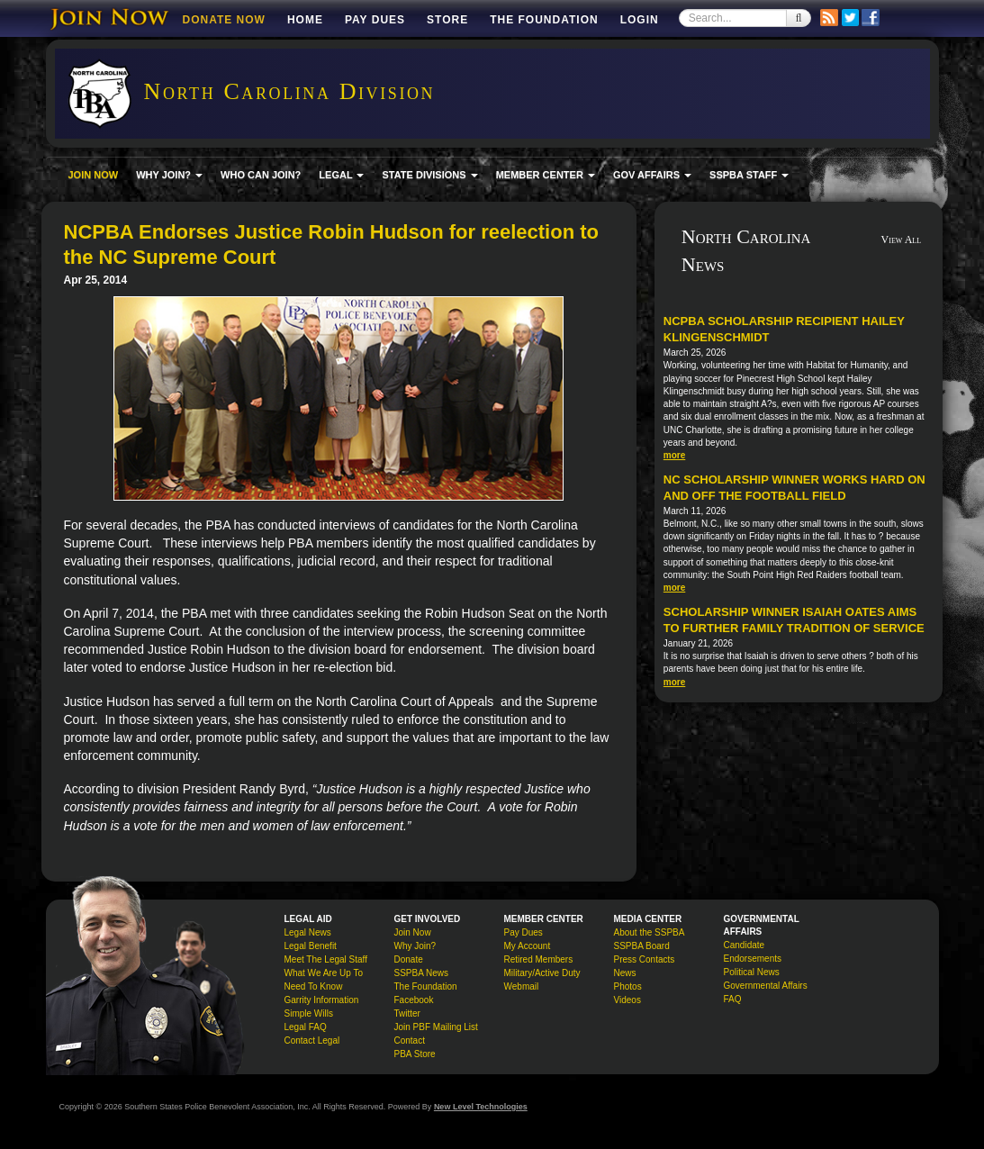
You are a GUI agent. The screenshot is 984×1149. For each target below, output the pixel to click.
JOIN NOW (93, 174)
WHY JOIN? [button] (169, 174)
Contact (409, 1040)
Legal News (307, 932)
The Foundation (544, 20)
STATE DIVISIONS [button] (429, 174)
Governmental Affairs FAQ (766, 992)
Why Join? (415, 946)
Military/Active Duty (542, 973)
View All (901, 239)
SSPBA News (421, 973)
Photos (628, 986)
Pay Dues (375, 20)
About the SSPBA (649, 932)
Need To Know (313, 986)
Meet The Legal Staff (325, 959)
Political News (752, 972)
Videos (627, 1000)
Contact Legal (312, 1040)
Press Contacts (644, 959)
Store (447, 20)
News (625, 973)
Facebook (414, 1000)
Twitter (407, 1013)
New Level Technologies (481, 1106)
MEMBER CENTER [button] (545, 174)
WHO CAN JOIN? (261, 174)
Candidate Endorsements (752, 952)
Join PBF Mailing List (436, 1027)
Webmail (521, 986)
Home (305, 20)
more (674, 455)
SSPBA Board (642, 946)
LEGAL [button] (341, 174)
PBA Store (415, 1054)
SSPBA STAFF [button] (749, 174)
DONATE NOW (224, 20)
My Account (527, 946)
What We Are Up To (323, 973)
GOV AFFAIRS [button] (652, 174)
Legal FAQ (305, 1027)
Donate (408, 959)
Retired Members (538, 959)
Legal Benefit (310, 946)
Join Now (412, 932)
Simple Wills (308, 1013)
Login (639, 20)
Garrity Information (321, 1000)
